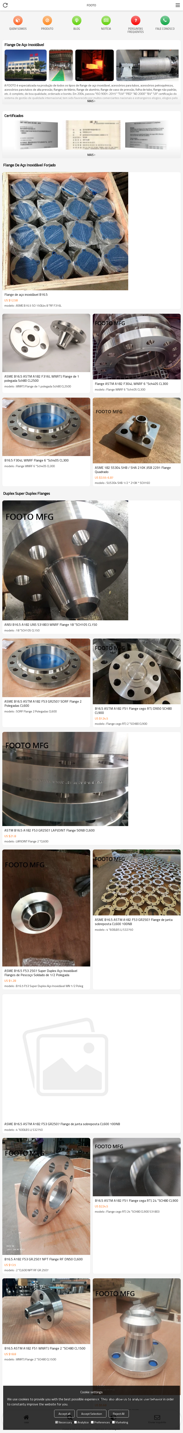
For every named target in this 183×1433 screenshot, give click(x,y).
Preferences (100, 1422)
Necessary (63, 1422)
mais (90, 101)
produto (47, 28)
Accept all (64, 1413)
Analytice (81, 1422)
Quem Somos (18, 28)
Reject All (118, 1413)
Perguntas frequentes (136, 30)
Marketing (120, 1422)
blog (76, 28)
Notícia (106, 28)
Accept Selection (91, 1413)
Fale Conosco (165, 28)
